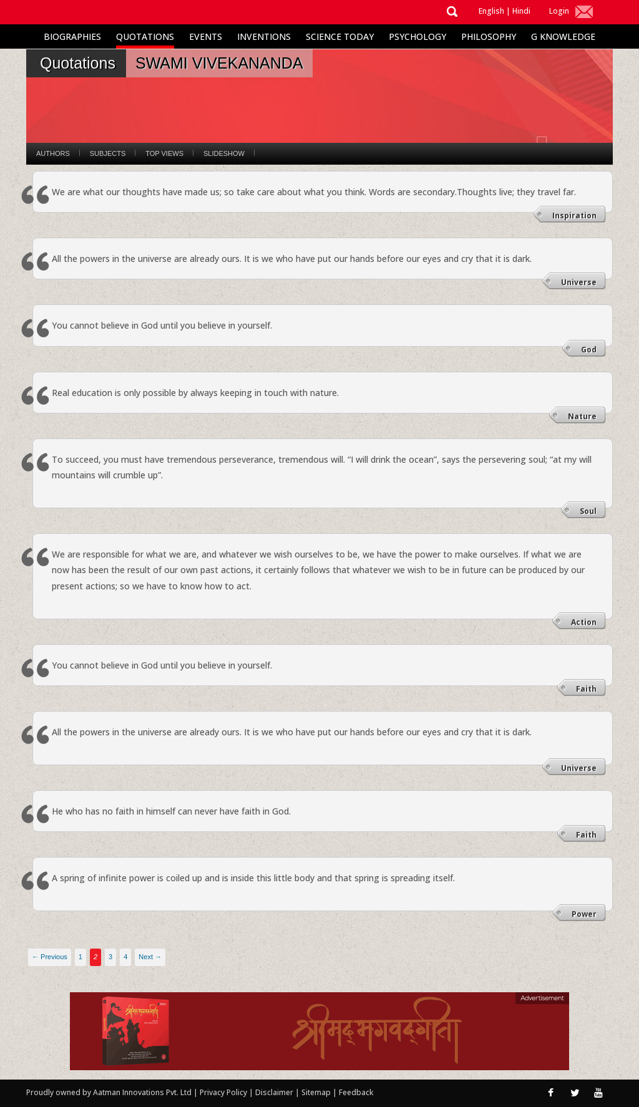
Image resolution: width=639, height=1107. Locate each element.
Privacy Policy (224, 1092)
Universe (579, 282)
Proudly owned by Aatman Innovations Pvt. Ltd (109, 1092)
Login (559, 11)
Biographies (72, 36)
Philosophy (488, 36)
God (589, 349)
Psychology (417, 36)
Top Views (164, 153)
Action (584, 622)
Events (205, 36)
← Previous (49, 956)
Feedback (356, 1092)
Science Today (340, 36)
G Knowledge (563, 36)
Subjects (107, 153)
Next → (150, 956)
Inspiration (574, 215)
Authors (53, 153)
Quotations (145, 36)
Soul (588, 511)
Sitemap (317, 1092)
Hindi (521, 11)
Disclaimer (274, 1092)
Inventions (264, 36)
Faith (586, 689)
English (491, 11)
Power (584, 914)
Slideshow (224, 153)
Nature (582, 416)
